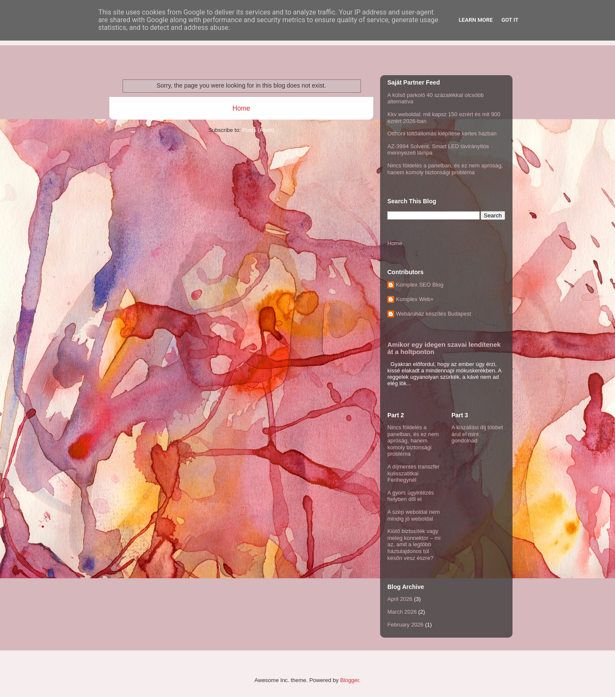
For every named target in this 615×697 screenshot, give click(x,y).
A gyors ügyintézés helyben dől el (410, 496)
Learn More (476, 20)
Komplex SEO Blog (419, 284)
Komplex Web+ (414, 299)
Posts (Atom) (258, 130)
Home (241, 108)
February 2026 (405, 624)
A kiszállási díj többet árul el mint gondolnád (477, 434)
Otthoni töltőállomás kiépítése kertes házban (442, 133)
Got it (509, 20)
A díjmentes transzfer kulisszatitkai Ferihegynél (413, 473)
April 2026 (400, 599)
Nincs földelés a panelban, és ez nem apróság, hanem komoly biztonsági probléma (445, 169)
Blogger (349, 680)
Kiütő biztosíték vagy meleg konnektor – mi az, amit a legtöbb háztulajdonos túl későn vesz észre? (413, 544)
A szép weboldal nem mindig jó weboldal (413, 515)
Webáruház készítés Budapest (433, 313)
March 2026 (402, 612)
